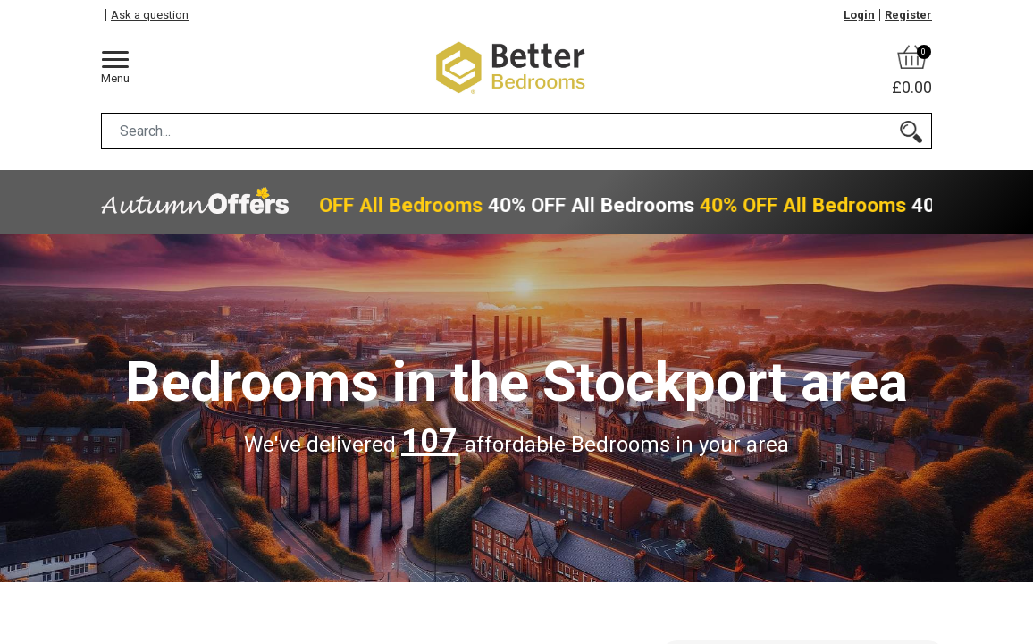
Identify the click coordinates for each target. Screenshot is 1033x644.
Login (859, 15)
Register (908, 15)
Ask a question (150, 15)
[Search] (911, 131)
